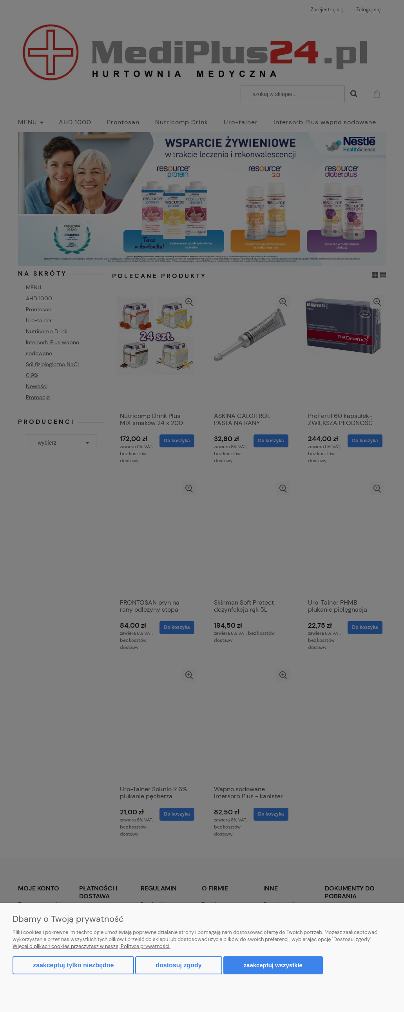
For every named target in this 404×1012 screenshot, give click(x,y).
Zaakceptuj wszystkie (273, 965)
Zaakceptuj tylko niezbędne (73, 965)
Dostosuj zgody (178, 965)
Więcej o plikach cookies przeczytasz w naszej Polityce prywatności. (91, 946)
